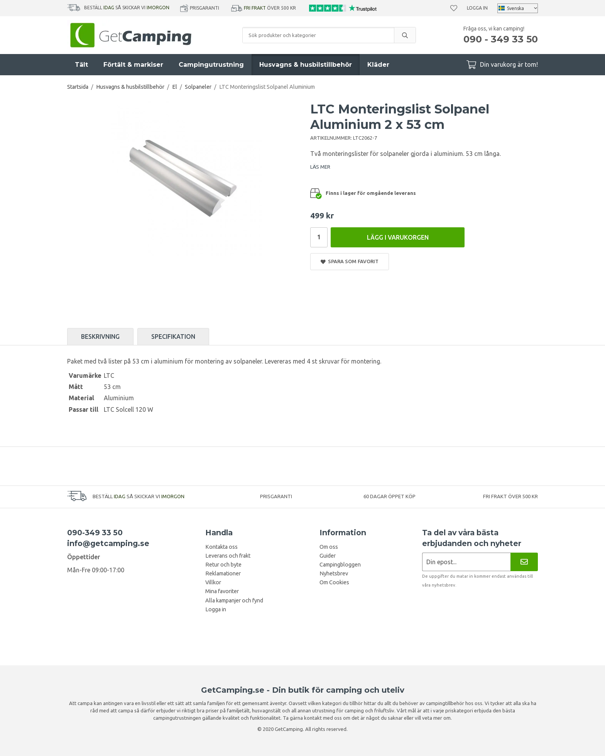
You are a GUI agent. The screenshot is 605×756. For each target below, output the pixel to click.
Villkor (213, 582)
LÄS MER (320, 166)
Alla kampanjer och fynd (234, 600)
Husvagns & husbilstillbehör (305, 64)
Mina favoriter (222, 591)
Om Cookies (334, 582)
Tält (81, 64)
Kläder (378, 64)
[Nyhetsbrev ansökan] (466, 562)
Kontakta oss (221, 547)
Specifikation (173, 336)
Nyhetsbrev (333, 573)
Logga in (477, 7)
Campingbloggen (340, 565)
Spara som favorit (350, 261)
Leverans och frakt (227, 556)
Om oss (328, 547)
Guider (327, 556)
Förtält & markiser (133, 64)
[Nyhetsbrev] (524, 562)
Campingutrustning (211, 64)
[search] (405, 35)
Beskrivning (100, 336)
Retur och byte (223, 565)
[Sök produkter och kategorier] (318, 35)
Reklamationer (223, 573)
